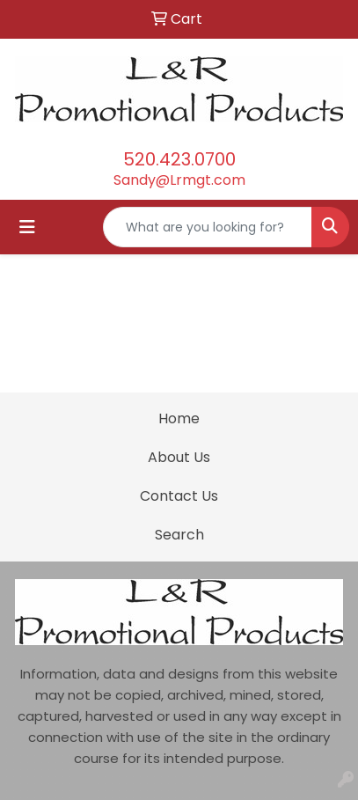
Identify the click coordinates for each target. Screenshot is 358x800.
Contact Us (179, 496)
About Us (179, 457)
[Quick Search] (207, 227)
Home (179, 418)
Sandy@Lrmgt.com (179, 180)
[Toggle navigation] (27, 227)
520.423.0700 (179, 159)
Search (179, 535)
